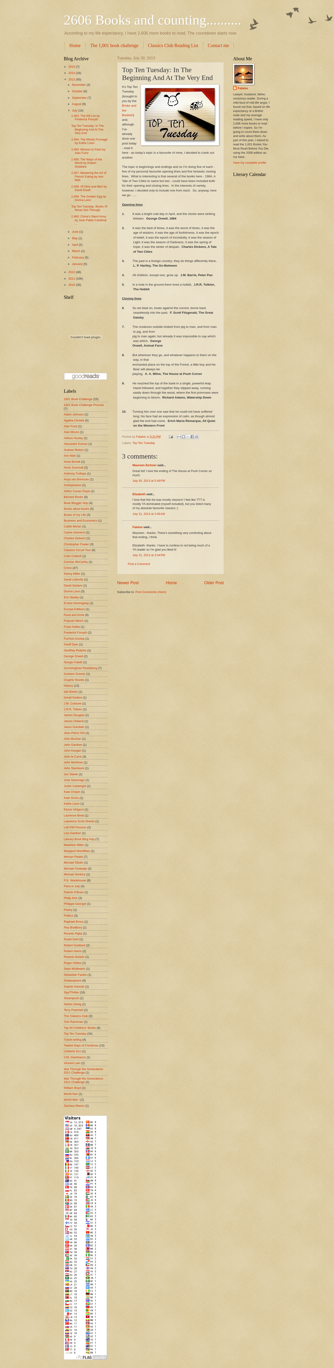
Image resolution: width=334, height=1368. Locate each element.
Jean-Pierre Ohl (74, 733)
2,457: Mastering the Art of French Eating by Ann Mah (88, 176)
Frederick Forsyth (75, 632)
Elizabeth (139, 494)
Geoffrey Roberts (75, 650)
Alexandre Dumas (75, 444)
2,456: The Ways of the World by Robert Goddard (86, 163)
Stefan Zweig (72, 1004)
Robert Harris (73, 951)
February (78, 257)
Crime (68, 568)
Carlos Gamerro (74, 532)
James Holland (74, 721)
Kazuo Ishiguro (74, 809)
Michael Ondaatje (75, 868)
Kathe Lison (72, 803)
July (75, 110)
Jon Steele (71, 774)
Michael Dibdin (73, 862)
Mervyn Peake (73, 856)
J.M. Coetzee (72, 703)
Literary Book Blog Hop (79, 839)
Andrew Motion (74, 450)
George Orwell (73, 656)
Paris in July (72, 886)
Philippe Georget (75, 904)
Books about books (76, 508)
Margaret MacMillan (77, 851)
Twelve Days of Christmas (81, 1045)
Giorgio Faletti (73, 662)
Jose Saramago (74, 780)
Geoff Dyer (71, 644)
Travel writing (72, 1039)
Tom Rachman (73, 1022)
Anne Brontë (72, 461)
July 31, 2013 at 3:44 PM (148, 555)
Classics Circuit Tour (77, 550)
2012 (72, 272)
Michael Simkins (74, 874)
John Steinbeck (74, 768)
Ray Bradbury (73, 927)
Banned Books (73, 497)
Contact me (218, 45)
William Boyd (72, 1088)
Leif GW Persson (75, 827)
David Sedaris (73, 585)
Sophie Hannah (74, 986)
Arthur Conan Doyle (77, 491)
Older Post (214, 582)
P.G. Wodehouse (75, 880)
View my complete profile (249, 162)
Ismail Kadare (73, 697)
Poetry (68, 910)
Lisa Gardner (72, 833)
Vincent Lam (72, 1063)
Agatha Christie (74, 420)
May (75, 238)
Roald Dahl (71, 939)
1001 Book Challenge (78, 399)
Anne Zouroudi (73, 467)
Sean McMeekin (74, 968)
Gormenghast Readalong (80, 668)
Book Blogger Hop (76, 503)
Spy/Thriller (71, 992)
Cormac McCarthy (76, 562)
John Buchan (72, 738)
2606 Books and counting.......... (152, 20)
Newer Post (128, 582)
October (77, 91)
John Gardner (73, 744)
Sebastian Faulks (75, 974)
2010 (72, 285)
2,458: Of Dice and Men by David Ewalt (89, 188)
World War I (71, 1099)
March (76, 251)
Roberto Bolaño (74, 957)
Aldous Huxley (73, 438)
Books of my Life (75, 515)
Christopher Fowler (76, 544)
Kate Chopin (72, 792)
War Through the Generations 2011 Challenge (83, 1070)
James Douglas (74, 715)
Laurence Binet (74, 815)
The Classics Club (76, 1016)
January (77, 264)
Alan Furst (70, 426)
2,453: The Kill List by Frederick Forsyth (85, 117)
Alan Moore (71, 432)
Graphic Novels (74, 680)
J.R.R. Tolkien (73, 709)
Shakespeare (72, 980)
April (75, 244)
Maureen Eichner (144, 465)
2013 (72, 79)
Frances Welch (74, 620)
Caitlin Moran (72, 526)
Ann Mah (70, 455)
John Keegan (72, 750)
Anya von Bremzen (76, 479)
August (77, 104)
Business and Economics (80, 520)
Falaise (137, 527)
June (75, 231)
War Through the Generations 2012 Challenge (83, 1080)
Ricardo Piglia (73, 933)
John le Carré (73, 756)
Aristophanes (72, 485)
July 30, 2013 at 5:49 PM (148, 480)
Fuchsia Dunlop (74, 638)
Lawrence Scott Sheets (79, 821)
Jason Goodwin (74, 727)
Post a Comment (139, 564)
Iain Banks (71, 691)
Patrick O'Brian (74, 892)
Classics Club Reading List (173, 45)
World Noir (71, 1094)
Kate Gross (71, 798)
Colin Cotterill (73, 556)
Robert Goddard (74, 945)
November (79, 84)
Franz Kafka (72, 626)
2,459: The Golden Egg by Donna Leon (88, 198)
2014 (72, 73)
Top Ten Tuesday (143, 443)
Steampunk (71, 998)
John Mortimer (73, 762)
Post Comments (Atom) (151, 592)
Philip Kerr (70, 898)
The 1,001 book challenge (114, 45)
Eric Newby (71, 597)
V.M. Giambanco (75, 1057)
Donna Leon (72, 591)
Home (75, 45)
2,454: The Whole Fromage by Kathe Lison (89, 141)
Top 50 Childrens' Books (80, 1028)
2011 (72, 278)
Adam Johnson (74, 414)
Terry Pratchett (73, 1010)
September (79, 97)
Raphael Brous (74, 921)
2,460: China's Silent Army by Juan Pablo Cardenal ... (88, 220)
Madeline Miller (74, 845)
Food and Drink (74, 615)
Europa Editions (74, 609)
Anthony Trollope (75, 473)
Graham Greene (74, 674)
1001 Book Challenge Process (84, 405)
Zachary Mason (74, 1105)
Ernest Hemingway (76, 603)
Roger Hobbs (72, 963)
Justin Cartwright (75, 786)
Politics (68, 915)
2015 (72, 66)
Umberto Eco (72, 1051)
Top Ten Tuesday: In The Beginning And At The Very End (87, 129)
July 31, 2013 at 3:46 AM (148, 514)
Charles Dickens (75, 538)
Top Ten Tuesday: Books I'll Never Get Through (89, 208)
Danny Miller (72, 573)
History (68, 685)
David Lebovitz (73, 579)
